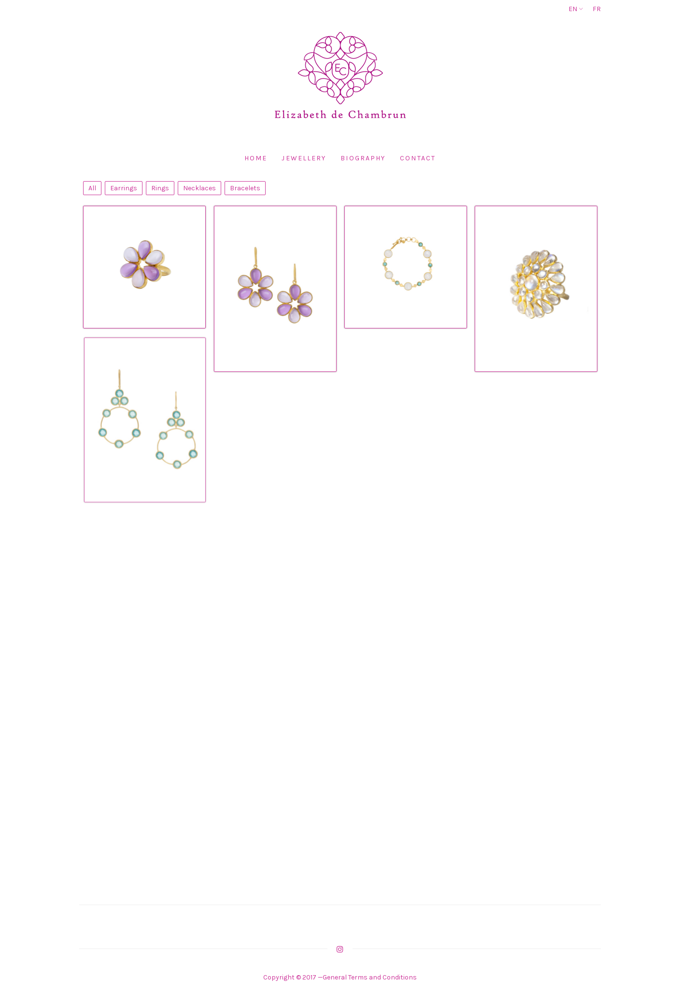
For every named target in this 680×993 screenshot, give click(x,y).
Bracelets (245, 188)
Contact (418, 158)
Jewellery (304, 158)
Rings (160, 188)
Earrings (123, 188)
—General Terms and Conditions (366, 977)
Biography (362, 158)
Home (255, 158)
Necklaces (199, 188)
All (92, 188)
